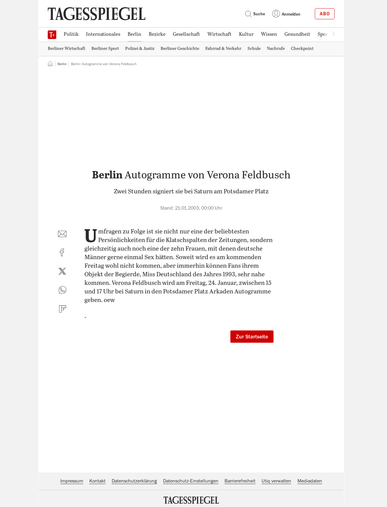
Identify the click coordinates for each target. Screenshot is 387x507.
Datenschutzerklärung (134, 481)
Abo (325, 13)
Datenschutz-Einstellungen (190, 481)
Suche (255, 14)
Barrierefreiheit (240, 481)
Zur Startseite (252, 336)
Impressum (71, 481)
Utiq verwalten (276, 481)
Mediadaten (309, 481)
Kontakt (97, 481)
